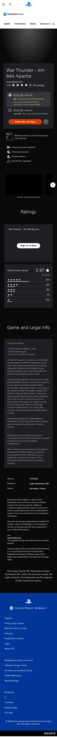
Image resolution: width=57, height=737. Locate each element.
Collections (20, 23)
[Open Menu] (3, 4)
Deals (33, 23)
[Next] (52, 185)
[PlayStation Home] (28, 4)
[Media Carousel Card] (24, 185)
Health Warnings (14, 538)
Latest (7, 23)
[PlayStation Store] (14, 14)
